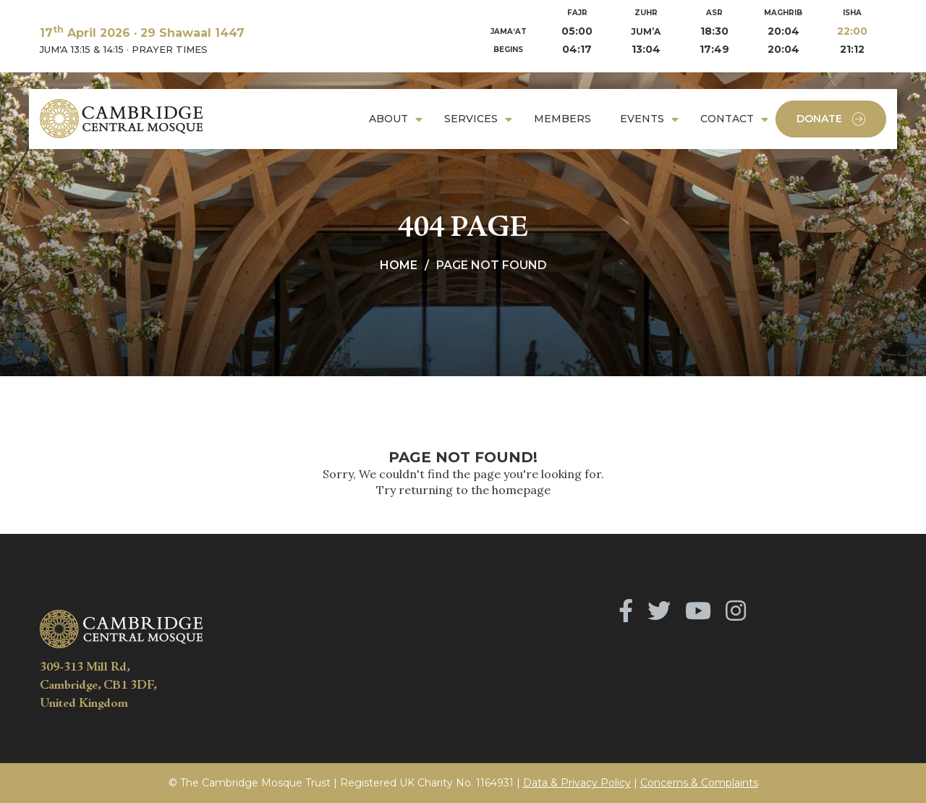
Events (642, 118)
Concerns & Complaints (699, 782)
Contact (727, 118)
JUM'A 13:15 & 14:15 (82, 49)
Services (471, 118)
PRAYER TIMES (170, 49)
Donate (831, 119)
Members (562, 118)
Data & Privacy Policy (577, 782)
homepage (521, 490)
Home (398, 265)
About (388, 118)
